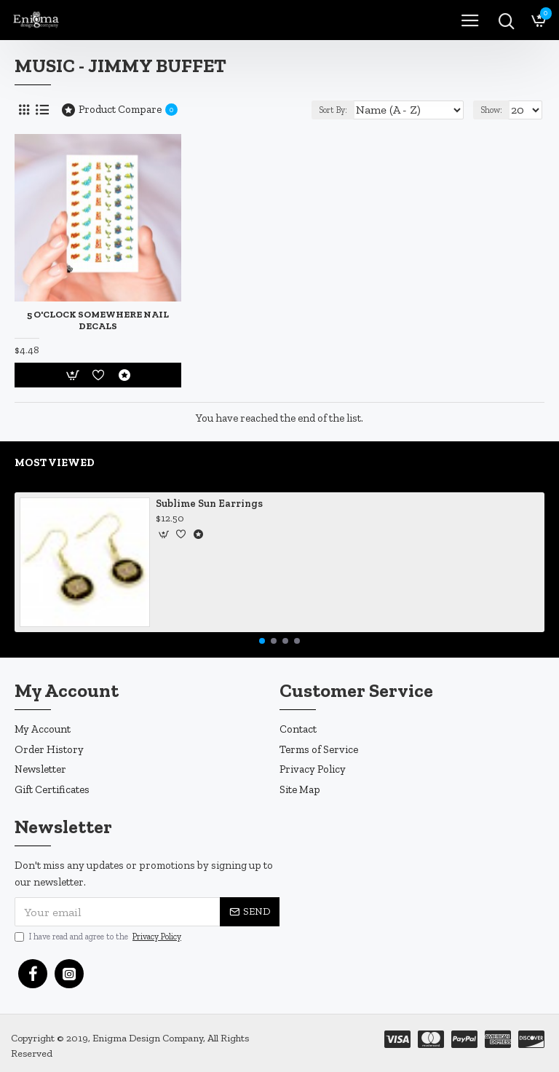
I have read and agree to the (99, 936)
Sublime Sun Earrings (209, 503)
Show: (491, 110)
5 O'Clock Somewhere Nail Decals (98, 320)
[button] (262, 641)
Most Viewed (55, 462)
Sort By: (333, 110)
